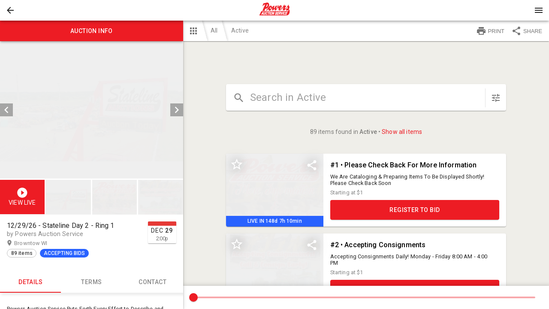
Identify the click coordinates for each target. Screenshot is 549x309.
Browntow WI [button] (39, 243)
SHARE (526, 31)
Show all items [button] (402, 131)
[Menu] (538, 10)
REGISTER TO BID (414, 210)
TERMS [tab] (91, 282)
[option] (91, 110)
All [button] (214, 30)
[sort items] (495, 97)
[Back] (10, 10)
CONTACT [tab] (152, 282)
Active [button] (240, 30)
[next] (176, 109)
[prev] (6, 109)
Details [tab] (30, 282)
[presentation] (274, 10)
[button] (10, 10)
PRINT (490, 31)
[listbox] (91, 110)
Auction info (91, 31)
